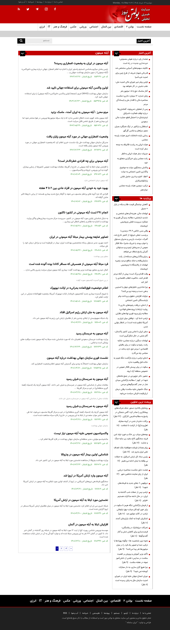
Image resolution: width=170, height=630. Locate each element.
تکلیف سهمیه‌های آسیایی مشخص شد (131, 68)
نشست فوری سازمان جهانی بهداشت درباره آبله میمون (77, 358)
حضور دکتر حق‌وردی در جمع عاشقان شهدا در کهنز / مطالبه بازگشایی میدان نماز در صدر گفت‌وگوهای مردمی (131, 380)
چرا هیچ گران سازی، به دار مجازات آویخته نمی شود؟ (133, 569)
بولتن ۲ (130, 27)
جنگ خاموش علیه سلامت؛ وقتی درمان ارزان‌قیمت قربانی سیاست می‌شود (131, 391)
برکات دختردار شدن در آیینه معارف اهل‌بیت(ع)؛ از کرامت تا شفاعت (132, 425)
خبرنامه (31, 2)
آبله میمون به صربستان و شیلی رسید (87, 379)
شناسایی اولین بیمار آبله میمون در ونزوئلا (84, 454)
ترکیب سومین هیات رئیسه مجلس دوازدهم (133, 187)
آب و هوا (21, 2)
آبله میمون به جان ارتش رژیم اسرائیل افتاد (84, 312)
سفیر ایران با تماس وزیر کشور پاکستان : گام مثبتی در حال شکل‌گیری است (131, 333)
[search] (21, 41)
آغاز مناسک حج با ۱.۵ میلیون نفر (134, 91)
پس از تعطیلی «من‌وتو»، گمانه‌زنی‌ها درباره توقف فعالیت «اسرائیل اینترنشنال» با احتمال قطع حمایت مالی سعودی (131, 115)
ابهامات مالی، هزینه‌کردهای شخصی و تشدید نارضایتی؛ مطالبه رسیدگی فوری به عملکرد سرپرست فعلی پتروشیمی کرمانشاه (131, 220)
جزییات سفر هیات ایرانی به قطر (134, 153)
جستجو (117, 613)
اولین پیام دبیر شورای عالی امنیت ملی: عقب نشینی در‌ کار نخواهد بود (131, 84)
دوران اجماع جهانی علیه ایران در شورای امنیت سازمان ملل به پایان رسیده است (131, 580)
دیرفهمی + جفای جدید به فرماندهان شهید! (133, 485)
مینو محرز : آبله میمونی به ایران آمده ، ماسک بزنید (79, 112)
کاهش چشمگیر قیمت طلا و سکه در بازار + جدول (131, 206)
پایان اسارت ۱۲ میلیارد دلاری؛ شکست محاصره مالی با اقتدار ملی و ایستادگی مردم (132, 100)
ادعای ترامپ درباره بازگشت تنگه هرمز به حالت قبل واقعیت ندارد (131, 360)
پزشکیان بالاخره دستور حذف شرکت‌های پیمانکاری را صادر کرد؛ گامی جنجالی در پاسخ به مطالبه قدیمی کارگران (131, 412)
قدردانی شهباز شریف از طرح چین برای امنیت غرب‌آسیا (131, 75)
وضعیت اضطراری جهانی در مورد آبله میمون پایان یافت (77, 137)
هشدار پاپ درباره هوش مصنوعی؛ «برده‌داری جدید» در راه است (109, 40)
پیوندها (39, 2)
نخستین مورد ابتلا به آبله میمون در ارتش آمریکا (81, 500)
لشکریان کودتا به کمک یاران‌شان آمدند (131, 520)
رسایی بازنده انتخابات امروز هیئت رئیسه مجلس (131, 137)
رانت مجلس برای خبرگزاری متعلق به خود (132, 160)
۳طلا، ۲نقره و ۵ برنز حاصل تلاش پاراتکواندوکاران (134, 178)
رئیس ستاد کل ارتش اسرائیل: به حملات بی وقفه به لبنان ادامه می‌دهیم (131, 461)
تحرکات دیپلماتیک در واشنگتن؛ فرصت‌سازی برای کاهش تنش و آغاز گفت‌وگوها (132, 532)
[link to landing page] (135, 14)
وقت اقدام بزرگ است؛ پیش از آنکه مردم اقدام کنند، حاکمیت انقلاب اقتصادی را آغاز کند (131, 278)
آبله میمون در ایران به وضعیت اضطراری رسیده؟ (81, 63)
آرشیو (126, 613)
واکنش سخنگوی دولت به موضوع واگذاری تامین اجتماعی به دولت (134, 169)
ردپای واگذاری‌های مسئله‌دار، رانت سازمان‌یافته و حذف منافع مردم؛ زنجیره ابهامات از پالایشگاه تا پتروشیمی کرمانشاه (131, 263)
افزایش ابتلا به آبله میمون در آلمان (88, 524)
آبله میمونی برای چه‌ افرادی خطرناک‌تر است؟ (83, 161)
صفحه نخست (144, 27)
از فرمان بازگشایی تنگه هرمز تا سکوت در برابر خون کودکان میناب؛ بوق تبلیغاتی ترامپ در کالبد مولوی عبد (131, 509)
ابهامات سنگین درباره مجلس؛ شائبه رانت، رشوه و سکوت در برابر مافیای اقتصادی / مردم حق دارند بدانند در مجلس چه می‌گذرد (133, 347)
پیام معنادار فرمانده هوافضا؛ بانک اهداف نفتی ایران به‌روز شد (131, 450)
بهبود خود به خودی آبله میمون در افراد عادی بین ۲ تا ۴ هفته (73, 188)
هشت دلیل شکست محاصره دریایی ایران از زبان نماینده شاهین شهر (132, 474)
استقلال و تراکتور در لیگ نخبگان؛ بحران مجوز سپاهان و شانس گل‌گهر (131, 128)
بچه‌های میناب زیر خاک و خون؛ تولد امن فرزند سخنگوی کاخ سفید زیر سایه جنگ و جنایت (131, 438)
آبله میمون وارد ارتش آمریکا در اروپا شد (85, 476)
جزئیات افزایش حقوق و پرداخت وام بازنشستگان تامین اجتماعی (133, 298)
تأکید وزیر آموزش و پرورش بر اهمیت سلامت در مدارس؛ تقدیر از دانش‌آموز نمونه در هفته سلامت (132, 558)
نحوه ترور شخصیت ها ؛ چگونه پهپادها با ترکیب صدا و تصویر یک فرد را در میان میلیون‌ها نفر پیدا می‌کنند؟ (131, 545)
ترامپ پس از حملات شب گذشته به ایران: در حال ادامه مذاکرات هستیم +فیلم (133, 496)
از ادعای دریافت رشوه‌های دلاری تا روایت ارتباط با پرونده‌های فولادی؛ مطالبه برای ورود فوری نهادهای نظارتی (132, 309)
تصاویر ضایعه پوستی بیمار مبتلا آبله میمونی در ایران (79, 237)
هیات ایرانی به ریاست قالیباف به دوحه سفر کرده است (132, 146)
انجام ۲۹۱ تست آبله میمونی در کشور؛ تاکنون (83, 212)
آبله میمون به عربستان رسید (92, 333)
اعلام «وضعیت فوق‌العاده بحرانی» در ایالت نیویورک (79, 288)
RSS (65, 613)
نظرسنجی (96, 613)
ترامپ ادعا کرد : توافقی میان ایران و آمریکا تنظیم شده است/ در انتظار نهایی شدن (131, 322)
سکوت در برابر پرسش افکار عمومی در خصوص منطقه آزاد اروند (132, 369)
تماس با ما (58, 2)
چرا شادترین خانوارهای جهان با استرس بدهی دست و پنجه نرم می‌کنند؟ (131, 289)
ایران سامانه (132, 622)
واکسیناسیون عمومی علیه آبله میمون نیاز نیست (81, 433)
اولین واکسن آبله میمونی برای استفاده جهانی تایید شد (77, 88)
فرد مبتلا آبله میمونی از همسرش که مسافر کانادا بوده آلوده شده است (68, 264)
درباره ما (48, 2)
